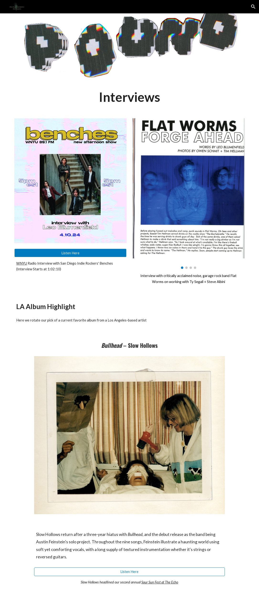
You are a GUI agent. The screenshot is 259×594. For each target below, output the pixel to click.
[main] (129, 97)
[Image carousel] (188, 193)
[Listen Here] (70, 252)
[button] (253, 6)
